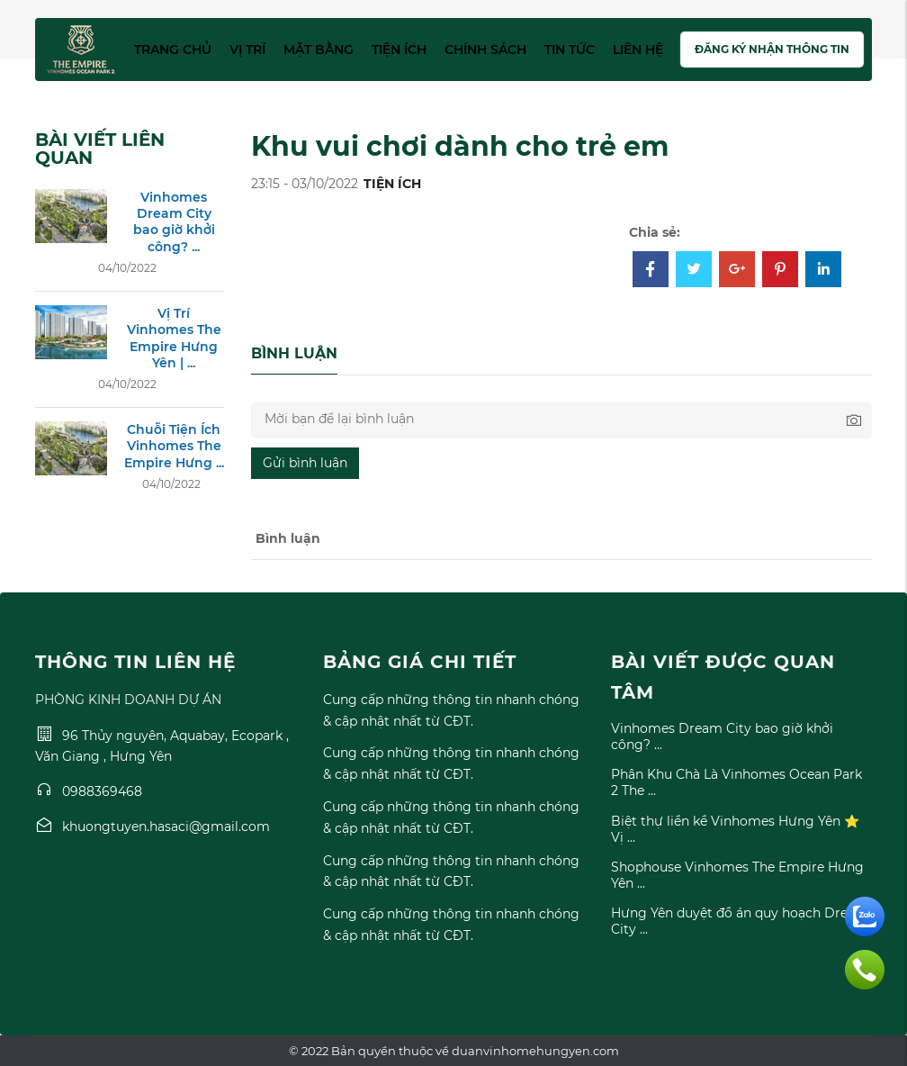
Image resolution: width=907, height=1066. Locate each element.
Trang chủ (172, 49)
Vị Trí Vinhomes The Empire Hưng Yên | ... (174, 338)
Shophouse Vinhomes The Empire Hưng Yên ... (737, 875)
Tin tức (569, 49)
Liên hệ (638, 49)
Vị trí (247, 49)
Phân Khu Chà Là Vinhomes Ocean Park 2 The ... (736, 782)
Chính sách (485, 49)
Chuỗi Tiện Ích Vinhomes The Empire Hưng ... (174, 445)
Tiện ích (399, 49)
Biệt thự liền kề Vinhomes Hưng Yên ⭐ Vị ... (735, 829)
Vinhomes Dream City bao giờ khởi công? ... (174, 222)
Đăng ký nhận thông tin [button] (772, 49)
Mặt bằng (318, 49)
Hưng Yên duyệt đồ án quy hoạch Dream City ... (739, 921)
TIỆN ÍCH (392, 184)
